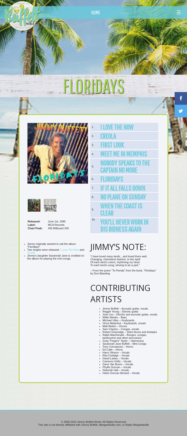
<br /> (57, 307)
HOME (95, 12)
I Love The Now (69, 249)
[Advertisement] (109, 45)
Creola (31, 252)
